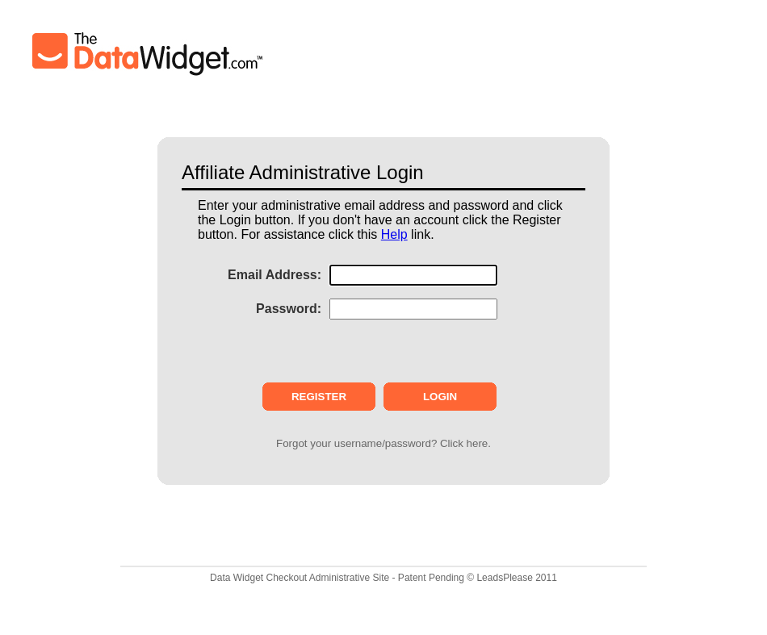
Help (394, 234)
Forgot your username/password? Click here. (383, 443)
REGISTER (318, 396)
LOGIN (440, 396)
